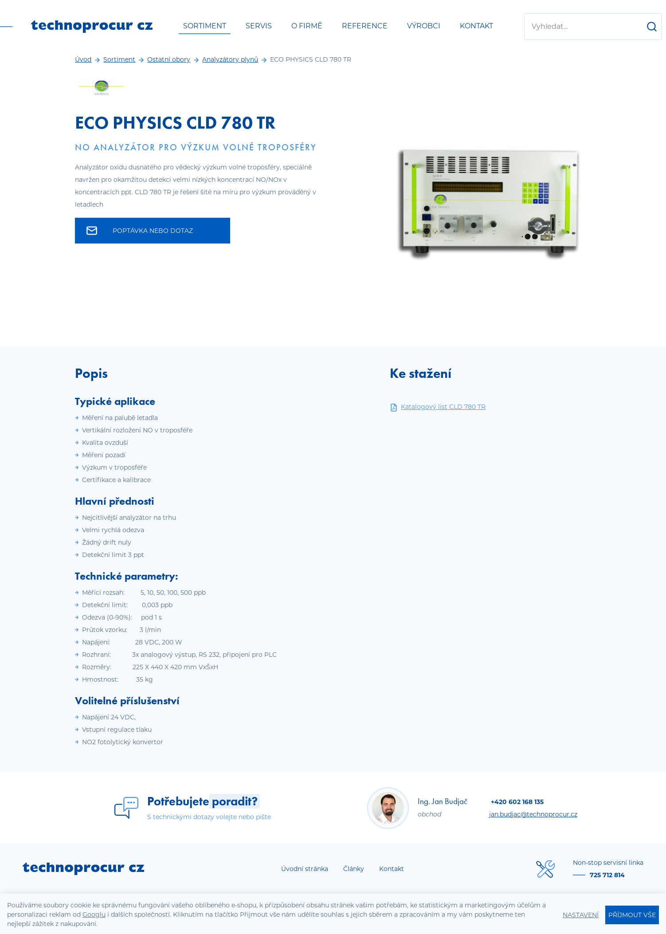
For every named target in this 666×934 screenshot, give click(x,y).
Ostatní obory (168, 59)
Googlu (94, 914)
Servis (259, 26)
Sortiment (204, 26)
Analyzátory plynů (230, 59)
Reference (365, 26)
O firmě (306, 26)
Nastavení (581, 915)
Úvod (83, 59)
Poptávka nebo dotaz (139, 230)
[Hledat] (651, 26)
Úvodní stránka (304, 869)
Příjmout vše (632, 915)
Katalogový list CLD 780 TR (438, 407)
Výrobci (423, 26)
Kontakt (476, 26)
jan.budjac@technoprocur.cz (533, 814)
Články (353, 869)
